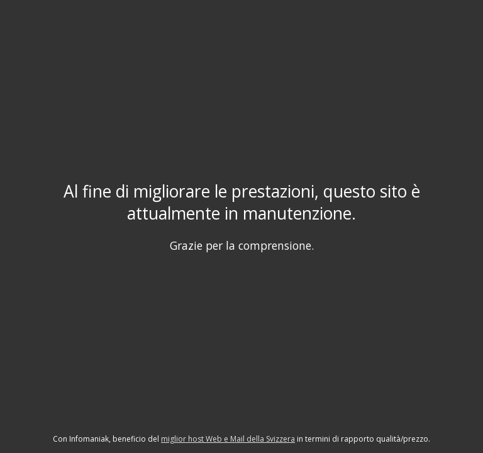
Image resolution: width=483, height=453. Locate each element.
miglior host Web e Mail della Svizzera (228, 438)
